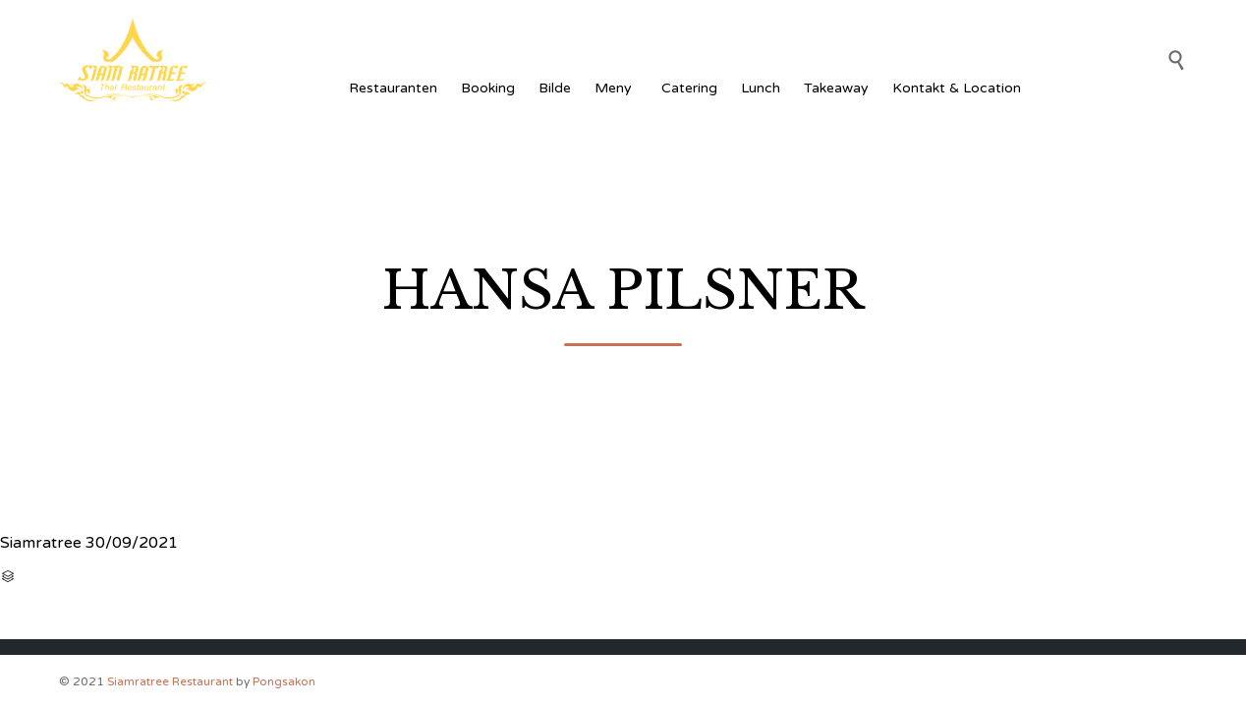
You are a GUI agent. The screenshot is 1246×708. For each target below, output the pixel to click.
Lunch (760, 88)
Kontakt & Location (956, 88)
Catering (689, 88)
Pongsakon (284, 681)
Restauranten (393, 88)
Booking (488, 88)
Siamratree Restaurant (170, 681)
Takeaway (836, 88)
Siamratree (41, 543)
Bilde (554, 88)
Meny (616, 88)
